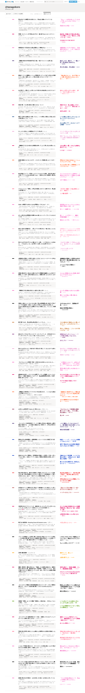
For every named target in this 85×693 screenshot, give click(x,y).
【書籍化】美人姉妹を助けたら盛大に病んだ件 (30, 290)
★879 (20, 686)
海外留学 (36, 656)
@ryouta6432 (73, 650)
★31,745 (21, 559)
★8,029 (20, 447)
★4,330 (20, 671)
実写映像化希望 (22, 688)
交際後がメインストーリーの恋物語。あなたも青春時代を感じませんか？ (70, 230)
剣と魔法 (47, 418)
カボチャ (21, 299)
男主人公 (51, 127)
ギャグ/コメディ (33, 317)
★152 (20, 283)
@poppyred (67, 401)
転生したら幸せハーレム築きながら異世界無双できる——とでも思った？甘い (70, 586)
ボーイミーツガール (23, 100)
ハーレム (26, 86)
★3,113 (20, 341)
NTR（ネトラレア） (23, 343)
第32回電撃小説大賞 (23, 30)
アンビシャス (26, 217)
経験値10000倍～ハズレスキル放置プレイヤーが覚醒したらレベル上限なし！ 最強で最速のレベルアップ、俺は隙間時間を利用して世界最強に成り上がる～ (36, 376)
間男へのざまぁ (32, 344)
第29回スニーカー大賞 (43, 386)
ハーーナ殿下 (25, 176)
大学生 (41, 71)
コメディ (24, 224)
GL (44, 71)
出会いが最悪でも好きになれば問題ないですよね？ (32, 204)
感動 (48, 370)
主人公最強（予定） (23, 467)
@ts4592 (67, 415)
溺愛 (44, 518)
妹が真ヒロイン (38, 343)
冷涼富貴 (49, 335)
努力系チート (36, 184)
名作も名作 (63, 111)
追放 (20, 386)
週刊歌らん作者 (66, 236)
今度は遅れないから (66, 522)
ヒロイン (25, 254)
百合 (39, 56)
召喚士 (26, 468)
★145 (20, 314)
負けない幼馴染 (22, 141)
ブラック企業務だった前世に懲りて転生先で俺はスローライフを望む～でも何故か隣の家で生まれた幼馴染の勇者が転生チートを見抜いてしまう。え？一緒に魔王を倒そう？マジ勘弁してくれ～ (36, 538)
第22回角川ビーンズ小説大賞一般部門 (26, 387)
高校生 (20, 71)
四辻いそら (45, 409)
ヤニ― (75, 639)
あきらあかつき (25, 276)
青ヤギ (22, 633)
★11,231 (21, 69)
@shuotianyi (71, 340)
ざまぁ (45, 127)
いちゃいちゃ (32, 238)
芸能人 (36, 112)
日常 (39, 86)
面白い (62, 666)
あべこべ (27, 269)
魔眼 (30, 580)
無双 (42, 626)
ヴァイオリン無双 (42, 656)
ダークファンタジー (23, 502)
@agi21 (78, 445)
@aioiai (72, 25)
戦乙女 (20, 531)
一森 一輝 (30, 426)
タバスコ (49, 47)
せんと (49, 322)
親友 (49, 611)
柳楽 (19, 161)
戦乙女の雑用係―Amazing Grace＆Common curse (32, 522)
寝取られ (46, 483)
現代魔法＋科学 (26, 531)
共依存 (24, 71)
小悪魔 (27, 285)
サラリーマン (41, 112)
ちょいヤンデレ (37, 140)
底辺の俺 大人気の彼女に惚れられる (28, 105)
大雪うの (63, 266)
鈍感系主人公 (26, 656)
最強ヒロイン (21, 612)
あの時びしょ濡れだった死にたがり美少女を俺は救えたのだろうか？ (36, 90)
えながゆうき (31, 552)
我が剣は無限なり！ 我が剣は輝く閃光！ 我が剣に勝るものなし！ (70, 474)
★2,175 (20, 125)
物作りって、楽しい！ (66, 553)
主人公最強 (43, 86)
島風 (31, 377)
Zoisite (31, 118)
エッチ (20, 99)
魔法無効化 (35, 580)
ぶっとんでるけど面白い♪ (67, 265)
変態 (24, 99)
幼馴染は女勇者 (22, 547)
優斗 (48, 204)
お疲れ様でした (64, 557)
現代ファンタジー (26, 529)
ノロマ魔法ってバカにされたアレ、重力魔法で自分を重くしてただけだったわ (70, 425)
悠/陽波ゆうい (22, 588)
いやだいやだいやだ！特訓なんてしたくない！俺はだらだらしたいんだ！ (70, 538)
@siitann (71, 607)
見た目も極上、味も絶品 (67, 67)
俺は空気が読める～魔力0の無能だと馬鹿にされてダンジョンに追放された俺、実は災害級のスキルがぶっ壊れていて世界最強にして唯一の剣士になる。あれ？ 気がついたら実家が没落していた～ (36, 474)
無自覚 (20, 597)
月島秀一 (22, 458)
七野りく (50, 522)
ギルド (28, 597)
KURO (74, 179)
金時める (20, 21)
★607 (20, 578)
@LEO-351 (64, 382)
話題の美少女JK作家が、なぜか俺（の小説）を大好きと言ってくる (36, 678)
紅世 (68, 330)
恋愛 (25, 43)
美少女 (45, 43)
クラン (27, 612)
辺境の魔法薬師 (22, 552)
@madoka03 (73, 591)
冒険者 (31, 418)
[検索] (45, 2)
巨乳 (44, 285)
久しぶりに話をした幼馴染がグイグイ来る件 (30, 131)
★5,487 (20, 400)
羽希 (28, 350)
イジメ (38, 672)
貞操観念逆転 (21, 269)
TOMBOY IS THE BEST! (67, 40)
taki (30, 665)
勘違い (45, 199)
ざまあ (29, 467)
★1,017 (20, 210)
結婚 (23, 112)
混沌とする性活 (34, 100)
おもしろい (63, 340)
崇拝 (32, 597)
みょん (45, 131)
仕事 (32, 184)
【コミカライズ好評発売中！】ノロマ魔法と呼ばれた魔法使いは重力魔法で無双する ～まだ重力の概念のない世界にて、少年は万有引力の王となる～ (36, 425)
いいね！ (62, 150)
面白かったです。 (65, 220)
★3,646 (20, 168)
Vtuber (20, 224)
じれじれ (28, 71)
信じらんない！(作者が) (30, 99)
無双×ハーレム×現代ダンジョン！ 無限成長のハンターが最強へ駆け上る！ (70, 618)
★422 (20, 529)
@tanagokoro (12, 7)
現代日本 (30, 672)
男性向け (30, 56)
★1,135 (20, 27)
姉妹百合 (48, 224)
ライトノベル (24, 56)
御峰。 (26, 602)
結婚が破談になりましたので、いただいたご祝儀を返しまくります (36, 160)
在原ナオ (20, 245)
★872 (20, 465)
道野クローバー (22, 78)
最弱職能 (34, 611)
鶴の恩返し (21, 286)
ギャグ (50, 343)
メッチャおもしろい (66, 492)
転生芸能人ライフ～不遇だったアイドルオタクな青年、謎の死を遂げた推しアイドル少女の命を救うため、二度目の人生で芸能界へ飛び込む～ (36, 175)
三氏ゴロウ (30, 308)
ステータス (21, 672)
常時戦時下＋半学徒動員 (39, 531)
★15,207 (21, 414)
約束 (26, 532)
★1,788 (20, 497)
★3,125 (20, 369)
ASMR (40, 224)
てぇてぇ (36, 224)
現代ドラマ (25, 183)
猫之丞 (41, 105)
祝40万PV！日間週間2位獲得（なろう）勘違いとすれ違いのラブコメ (70, 350)
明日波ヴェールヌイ (25, 92)
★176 (20, 84)
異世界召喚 (21, 451)
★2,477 (20, 110)
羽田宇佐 (20, 62)
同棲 (48, 238)
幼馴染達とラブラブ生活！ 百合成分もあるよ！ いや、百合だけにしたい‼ (70, 49)
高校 (42, 238)
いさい (74, 623)
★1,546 (20, 545)
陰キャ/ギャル (50, 317)
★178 (20, 42)
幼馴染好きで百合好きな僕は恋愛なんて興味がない (32, 47)
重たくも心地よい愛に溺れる (68, 295)
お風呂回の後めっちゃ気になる (69, 514)
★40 (20, 54)
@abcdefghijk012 (69, 666)
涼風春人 (63, 139)
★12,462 (21, 593)
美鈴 (69, 111)
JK (32, 224)
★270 (20, 97)
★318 (20, 183)
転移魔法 (26, 451)
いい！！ (62, 684)
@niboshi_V (73, 166)
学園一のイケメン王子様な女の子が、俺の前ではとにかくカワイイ (36, 34)
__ (28, 190)
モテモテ (21, 657)
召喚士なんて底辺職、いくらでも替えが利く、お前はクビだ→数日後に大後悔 (70, 457)
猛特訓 (33, 547)
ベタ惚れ (31, 112)
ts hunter (73, 429)
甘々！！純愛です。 (66, 209)
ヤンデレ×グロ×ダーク (50, 597)
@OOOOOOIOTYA (72, 463)
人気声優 (30, 199)
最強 (27, 386)
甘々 (37, 211)
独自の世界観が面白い (66, 308)
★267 (20, 222)
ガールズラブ (48, 71)
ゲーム (41, 43)
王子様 (28, 43)
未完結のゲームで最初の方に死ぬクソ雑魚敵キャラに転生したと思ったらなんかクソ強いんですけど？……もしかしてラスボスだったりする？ (36, 489)
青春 (35, 43)
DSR (33, 343)
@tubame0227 (64, 296)
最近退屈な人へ (64, 650)
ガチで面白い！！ (65, 180)
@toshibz (69, 684)
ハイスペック (41, 358)
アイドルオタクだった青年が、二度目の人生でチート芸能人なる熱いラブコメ (70, 175)
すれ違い (38, 169)
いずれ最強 (42, 435)
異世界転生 (32, 435)
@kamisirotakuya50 (65, 482)
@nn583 (72, 557)
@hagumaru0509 (65, 309)
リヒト (38, 260)
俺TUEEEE (21, 86)
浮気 (29, 169)
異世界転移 (21, 418)
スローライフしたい (40, 547)
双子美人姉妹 (37, 298)
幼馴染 (41, 127)
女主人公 (29, 224)
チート (51, 86)
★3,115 (20, 138)
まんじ (51, 539)
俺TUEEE (46, 626)
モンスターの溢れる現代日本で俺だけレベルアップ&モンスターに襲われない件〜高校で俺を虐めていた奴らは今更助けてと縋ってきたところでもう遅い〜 (36, 663)
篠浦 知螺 (30, 441)
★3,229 (20, 152)
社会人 (25, 169)
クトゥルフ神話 (37, 626)
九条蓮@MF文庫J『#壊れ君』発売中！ (28, 363)
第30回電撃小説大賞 (39, 387)
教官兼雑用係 (21, 532)
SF (48, 127)
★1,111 (20, 237)
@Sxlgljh (73, 354)
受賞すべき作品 (64, 355)
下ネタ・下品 (44, 343)
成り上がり (32, 451)
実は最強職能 (40, 611)
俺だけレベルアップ (48, 672)
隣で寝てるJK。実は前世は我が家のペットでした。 (32, 322)
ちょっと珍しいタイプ (66, 543)
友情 (38, 43)
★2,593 (20, 516)
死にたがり (47, 99)
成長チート (28, 547)
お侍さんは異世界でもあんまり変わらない (29, 409)
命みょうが (43, 647)
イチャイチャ (46, 211)
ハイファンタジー (22, 611)
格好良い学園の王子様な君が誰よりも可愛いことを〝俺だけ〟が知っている (70, 35)
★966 (20, 266)
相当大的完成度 (64, 429)
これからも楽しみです (66, 248)
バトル (24, 318)
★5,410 (20, 252)
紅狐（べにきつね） (31, 230)
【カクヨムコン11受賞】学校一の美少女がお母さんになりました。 (36, 362)
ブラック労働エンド (29, 548)
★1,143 (20, 654)
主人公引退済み (48, 531)
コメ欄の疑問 (64, 193)
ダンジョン (39, 418)
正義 (36, 254)
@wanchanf (68, 124)
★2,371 (20, 197)
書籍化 (20, 405)
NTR (42, 483)
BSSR (29, 343)
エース (31, 531)
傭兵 (35, 418)
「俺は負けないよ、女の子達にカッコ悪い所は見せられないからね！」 (70, 77)
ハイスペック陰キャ (23, 199)
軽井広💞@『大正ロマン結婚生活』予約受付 (30, 509)
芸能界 (28, 184)
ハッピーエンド (22, 156)
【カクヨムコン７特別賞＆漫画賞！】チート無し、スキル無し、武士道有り (70, 410)
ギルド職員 (21, 468)
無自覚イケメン (40, 199)
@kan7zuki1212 (65, 250)
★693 (20, 481)
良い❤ (62, 415)
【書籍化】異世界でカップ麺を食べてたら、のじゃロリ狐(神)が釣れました (70, 393)
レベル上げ (47, 547)
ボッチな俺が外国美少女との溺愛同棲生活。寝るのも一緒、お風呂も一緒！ (70, 508)
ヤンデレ (30, 127)
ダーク (33, 254)
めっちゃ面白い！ (65, 623)
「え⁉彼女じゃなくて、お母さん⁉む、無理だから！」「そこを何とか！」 (70, 364)
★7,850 (20, 431)
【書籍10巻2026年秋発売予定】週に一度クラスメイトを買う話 (35, 60)
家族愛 (26, 370)
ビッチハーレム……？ (23, 344)
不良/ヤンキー (22, 317)
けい (71, 193)
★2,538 (20, 639)
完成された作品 (64, 25)
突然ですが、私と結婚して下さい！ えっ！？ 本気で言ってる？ (70, 106)
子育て (44, 370)
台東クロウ (39, 618)
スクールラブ (36, 127)
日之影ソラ (21, 35)
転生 (48, 269)
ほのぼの (38, 238)
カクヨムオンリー (40, 99)
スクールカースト (35, 71)
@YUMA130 (69, 150)
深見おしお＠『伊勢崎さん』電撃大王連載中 (30, 395)
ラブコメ (25, 27)
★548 (20, 384)
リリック (30, 571)
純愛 (51, 211)
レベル (26, 672)
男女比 (31, 269)
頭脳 (42, 254)
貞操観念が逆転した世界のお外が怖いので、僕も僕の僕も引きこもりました (70, 260)
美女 (20, 112)
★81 (20, 327)
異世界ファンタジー (27, 384)
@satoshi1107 (76, 492)
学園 (32, 43)
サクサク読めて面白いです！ (68, 381)
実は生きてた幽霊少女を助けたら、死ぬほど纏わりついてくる (35, 19)
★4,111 (20, 608)
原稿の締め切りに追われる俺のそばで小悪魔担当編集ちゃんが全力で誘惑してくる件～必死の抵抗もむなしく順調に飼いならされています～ (36, 275)
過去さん (63, 515)
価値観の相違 (21, 419)
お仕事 (25, 330)
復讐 (42, 672)
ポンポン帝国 (76, 209)
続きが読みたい (64, 591)
